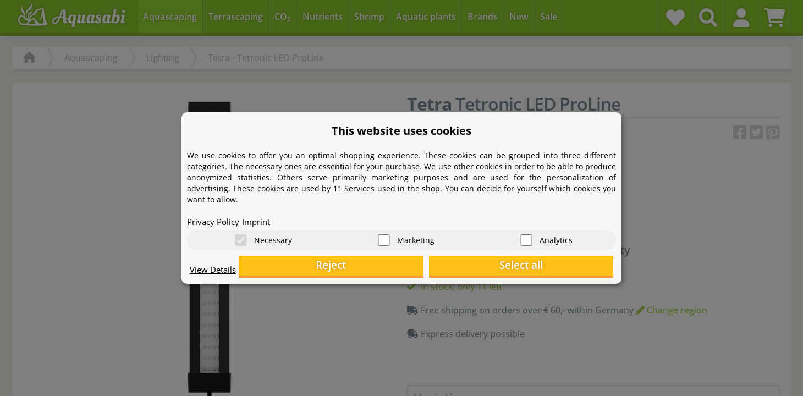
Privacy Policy (215, 218)
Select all (558, 267)
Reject (443, 267)
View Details (215, 273)
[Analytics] (526, 237)
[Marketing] (383, 237)
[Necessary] (240, 237)
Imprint (261, 218)
